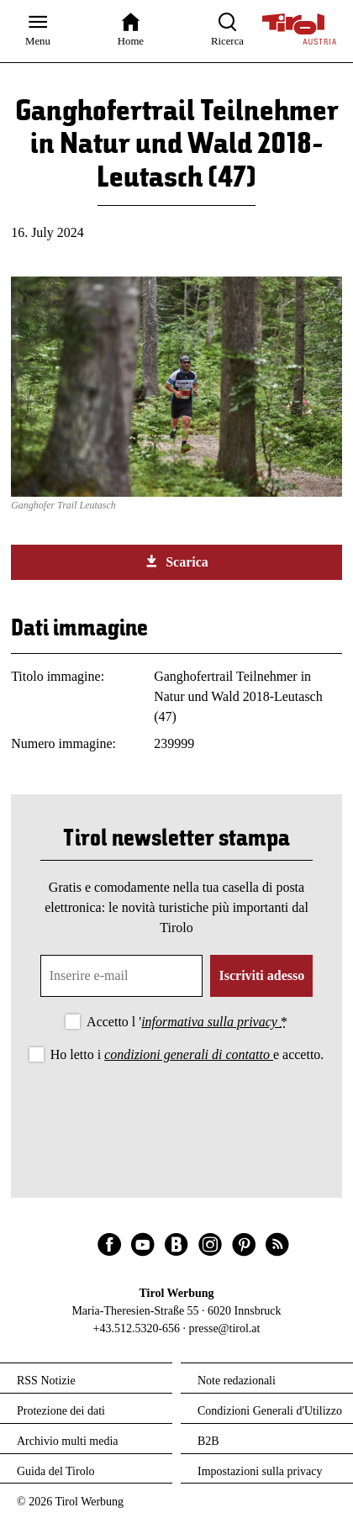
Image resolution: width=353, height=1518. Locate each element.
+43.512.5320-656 (137, 1328)
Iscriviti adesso (261, 975)
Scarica (176, 561)
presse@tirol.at (225, 1328)
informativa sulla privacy (211, 1022)
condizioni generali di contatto (188, 1054)
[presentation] (176, 1112)
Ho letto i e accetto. (187, 1054)
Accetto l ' (187, 1022)
